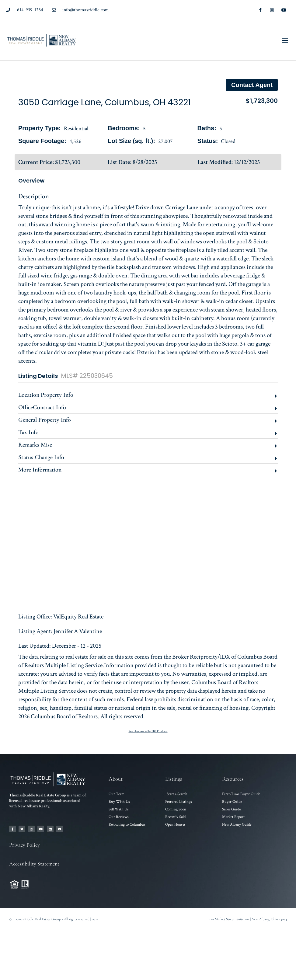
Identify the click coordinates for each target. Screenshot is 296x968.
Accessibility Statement (34, 863)
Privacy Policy (24, 844)
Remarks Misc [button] (35, 444)
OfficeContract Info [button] (42, 407)
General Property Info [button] (44, 419)
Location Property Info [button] (45, 395)
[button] (285, 40)
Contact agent (252, 85)
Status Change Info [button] (41, 457)
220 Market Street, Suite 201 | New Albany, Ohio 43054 (248, 919)
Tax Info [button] (28, 432)
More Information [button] (39, 469)
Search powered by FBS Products (148, 731)
